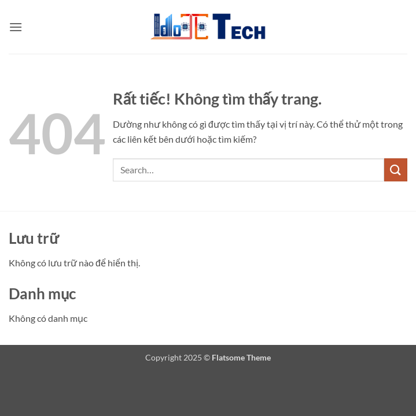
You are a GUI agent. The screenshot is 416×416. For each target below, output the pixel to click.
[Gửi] (395, 169)
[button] (16, 27)
